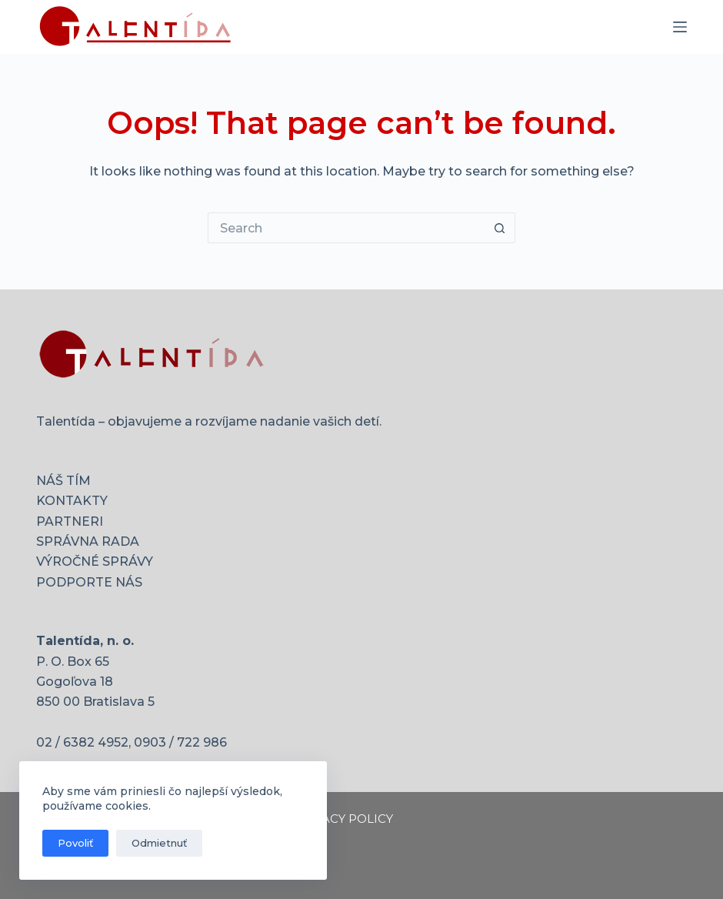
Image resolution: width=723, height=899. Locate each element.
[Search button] (500, 227)
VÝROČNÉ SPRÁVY (94, 561)
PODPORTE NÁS (89, 582)
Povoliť (75, 843)
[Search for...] (346, 227)
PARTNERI (69, 521)
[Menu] (680, 27)
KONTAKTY (72, 500)
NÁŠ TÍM (63, 480)
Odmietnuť (159, 843)
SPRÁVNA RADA (87, 541)
